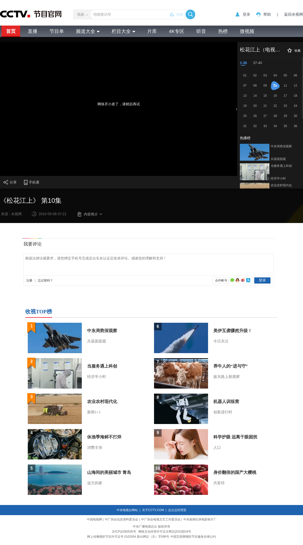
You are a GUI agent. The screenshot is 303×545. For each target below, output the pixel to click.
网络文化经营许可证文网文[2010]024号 (164, 531)
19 (244, 106)
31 (244, 126)
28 (275, 116)
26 (255, 116)
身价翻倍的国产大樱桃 (234, 472)
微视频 (247, 31)
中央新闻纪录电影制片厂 (200, 519)
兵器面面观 (278, 159)
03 (265, 75)
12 (295, 85)
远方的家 (94, 483)
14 (255, 95)
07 (244, 85)
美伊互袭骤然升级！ (232, 330)
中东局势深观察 (281, 146)
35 (285, 126)
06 (295, 75)
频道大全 (87, 31)
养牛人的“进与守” (230, 366)
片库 (152, 31)
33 (265, 126)
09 (265, 85)
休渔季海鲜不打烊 (104, 437)
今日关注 (221, 341)
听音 (201, 31)
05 (285, 75)
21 (265, 106)
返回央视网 (293, 14)
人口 (217, 448)
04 (275, 75)
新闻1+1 (93, 412)
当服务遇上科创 (281, 166)
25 (244, 116)
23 (285, 106)
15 (265, 95)
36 (295, 126)
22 (275, 106)
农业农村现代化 (281, 185)
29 (285, 116)
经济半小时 (278, 178)
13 (244, 95)
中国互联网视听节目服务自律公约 (193, 536)
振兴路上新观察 (226, 377)
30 (295, 116)
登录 (246, 14)
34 (275, 126)
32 (255, 126)
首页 (11, 31)
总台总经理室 (177, 510)
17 (285, 95)
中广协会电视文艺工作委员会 (161, 519)
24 (295, 106)
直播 (32, 31)
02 (255, 75)
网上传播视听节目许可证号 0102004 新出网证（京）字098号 (128, 536)
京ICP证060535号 (124, 531)
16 (275, 95)
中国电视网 (94, 519)
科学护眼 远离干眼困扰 (235, 437)
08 (255, 85)
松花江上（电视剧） (262, 49)
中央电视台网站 (127, 510)
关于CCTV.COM (153, 510)
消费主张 (94, 448)
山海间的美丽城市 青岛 (109, 472)
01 (244, 75)
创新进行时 (222, 412)
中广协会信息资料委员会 (121, 519)
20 (255, 106)
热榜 (179, 14)
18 (295, 95)
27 (265, 116)
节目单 (56, 31)
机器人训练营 (226, 401)
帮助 (267, 14)
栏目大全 (123, 31)
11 (285, 85)
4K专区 (176, 31)
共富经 (219, 483)
